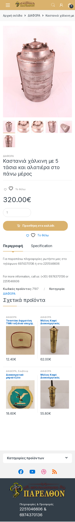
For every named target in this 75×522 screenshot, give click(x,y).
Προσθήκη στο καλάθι (38, 226)
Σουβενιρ (23, 371)
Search (53, 5)
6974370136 (31, 515)
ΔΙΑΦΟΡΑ (34, 15)
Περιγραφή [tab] (13, 246)
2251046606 (31, 509)
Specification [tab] (41, 246)
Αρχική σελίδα (12, 15)
